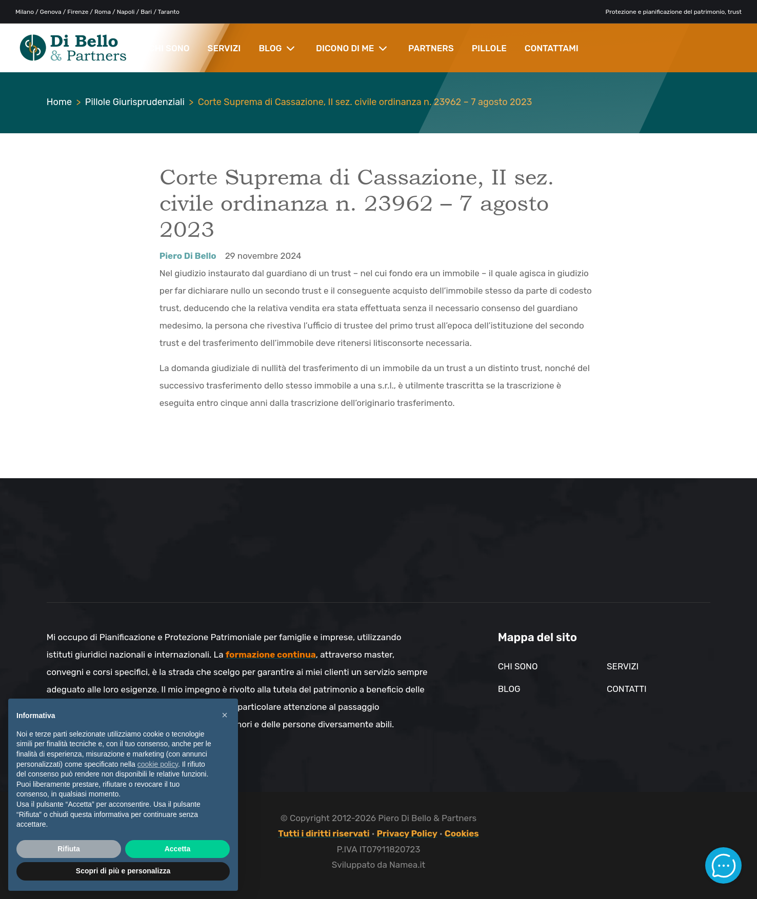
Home (59, 102)
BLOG (276, 48)
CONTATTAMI (552, 48)
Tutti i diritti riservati (323, 833)
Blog (509, 689)
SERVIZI (224, 48)
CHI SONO (169, 48)
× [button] (225, 715)
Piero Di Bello (188, 256)
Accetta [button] (178, 849)
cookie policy (157, 764)
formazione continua (271, 654)
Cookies (462, 833)
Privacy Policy (407, 833)
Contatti (627, 689)
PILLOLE (489, 48)
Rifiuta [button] (68, 849)
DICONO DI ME (351, 48)
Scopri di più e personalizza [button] (123, 871)
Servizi (623, 666)
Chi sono (518, 666)
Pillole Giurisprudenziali (135, 102)
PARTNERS (431, 48)
